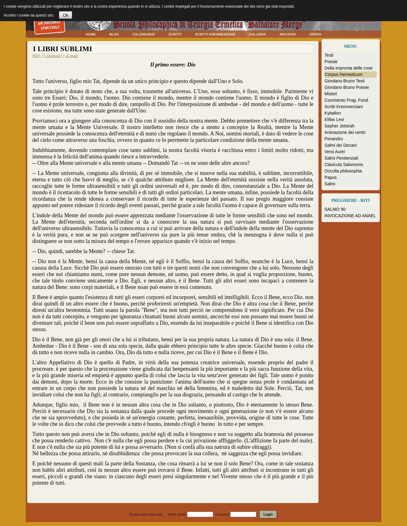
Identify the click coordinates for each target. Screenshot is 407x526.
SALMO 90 (335, 209)
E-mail (71, 56)
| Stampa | (53, 56)
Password (222, 514)
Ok (65, 15)
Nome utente (177, 514)
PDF (36, 56)
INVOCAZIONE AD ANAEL (350, 215)
